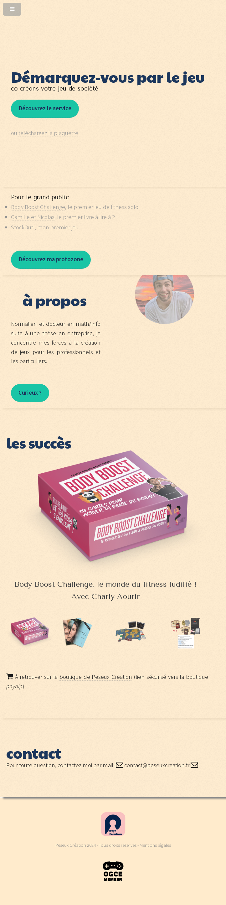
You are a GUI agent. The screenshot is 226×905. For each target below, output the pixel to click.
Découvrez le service (44, 108)
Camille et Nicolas (32, 217)
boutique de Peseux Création (95, 676)
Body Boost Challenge (38, 207)
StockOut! (23, 227)
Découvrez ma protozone (50, 259)
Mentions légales (155, 845)
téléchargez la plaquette (48, 133)
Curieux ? (30, 392)
